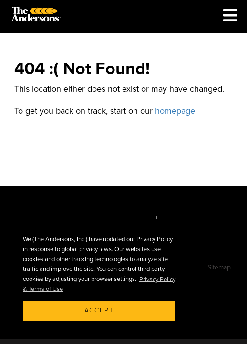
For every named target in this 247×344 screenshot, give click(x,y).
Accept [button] (99, 310)
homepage (175, 111)
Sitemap (219, 267)
